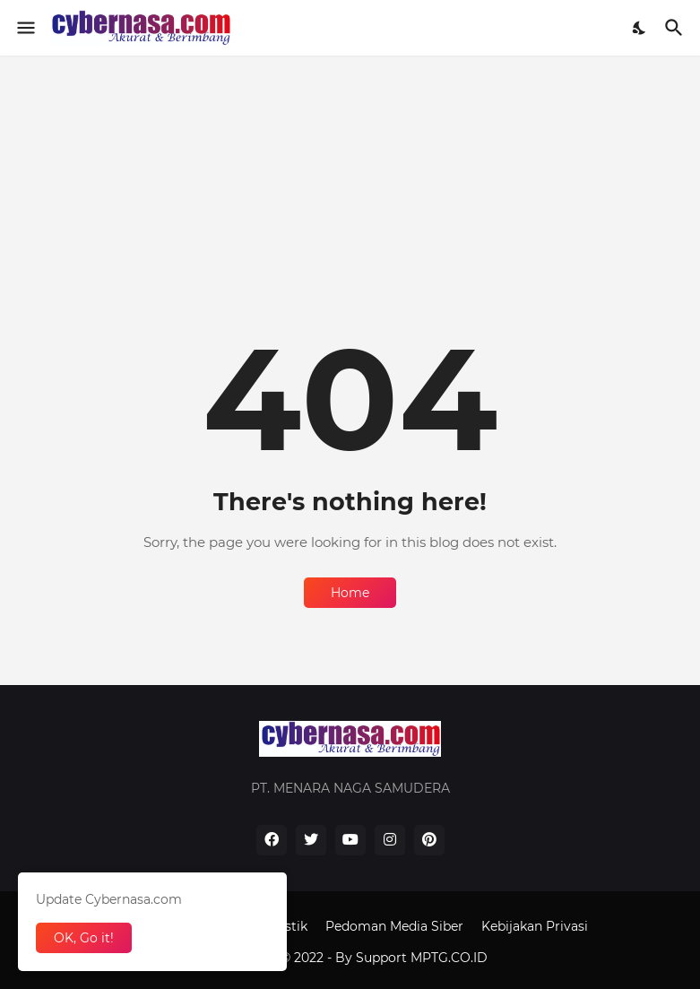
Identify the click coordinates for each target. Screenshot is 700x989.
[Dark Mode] (640, 28)
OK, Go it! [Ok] (84, 938)
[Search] (676, 28)
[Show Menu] (24, 28)
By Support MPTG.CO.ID (411, 958)
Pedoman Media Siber (394, 926)
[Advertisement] (350, 181)
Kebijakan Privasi (534, 926)
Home (350, 593)
